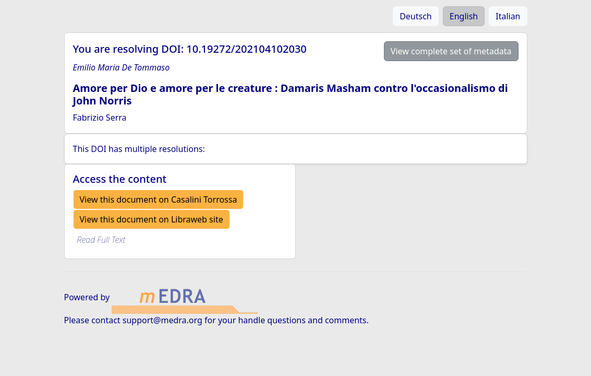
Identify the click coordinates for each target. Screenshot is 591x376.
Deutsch (416, 16)
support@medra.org (162, 320)
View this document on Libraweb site (151, 219)
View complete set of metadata (451, 51)
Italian (508, 16)
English (464, 16)
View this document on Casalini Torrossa (158, 199)
